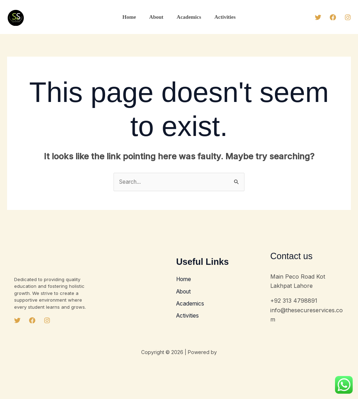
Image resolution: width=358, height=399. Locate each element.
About (158, 17)
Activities (221, 17)
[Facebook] (333, 17)
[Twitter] (318, 17)
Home (133, 17)
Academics (187, 17)
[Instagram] (348, 17)
